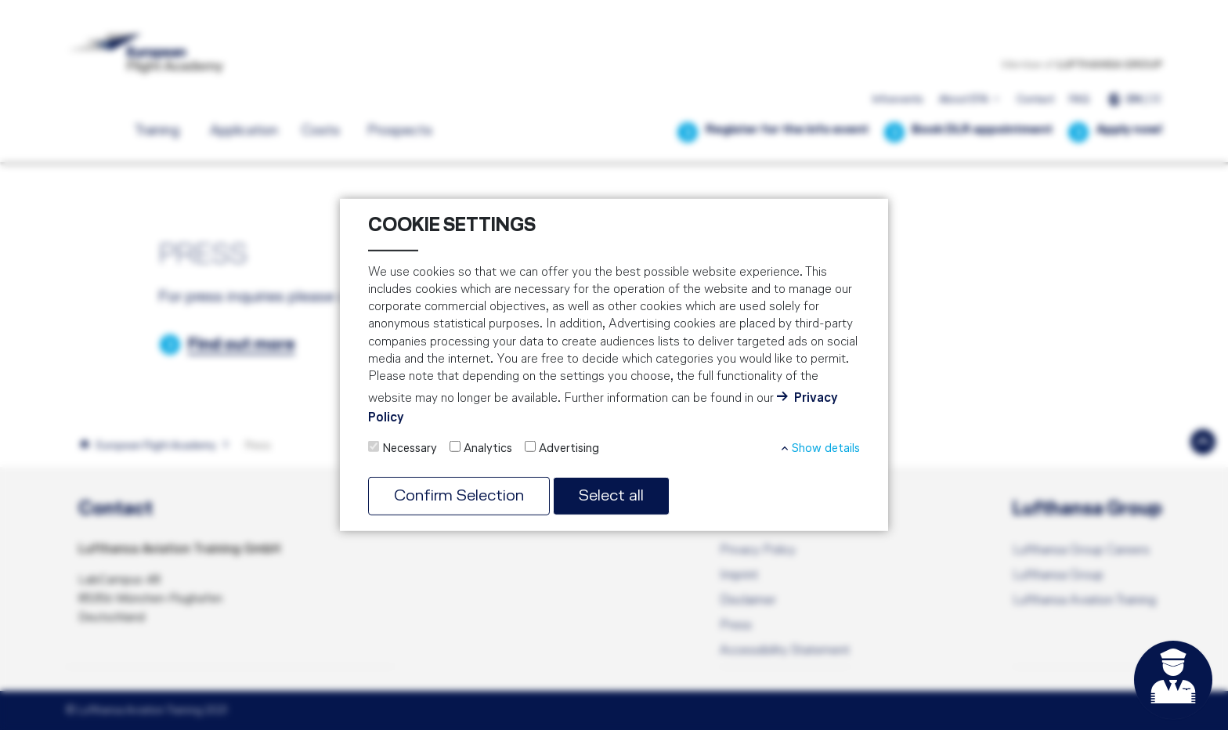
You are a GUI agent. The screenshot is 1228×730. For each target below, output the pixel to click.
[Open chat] (1173, 680)
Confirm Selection (459, 496)
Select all (611, 496)
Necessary (409, 449)
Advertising (569, 449)
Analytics (488, 449)
